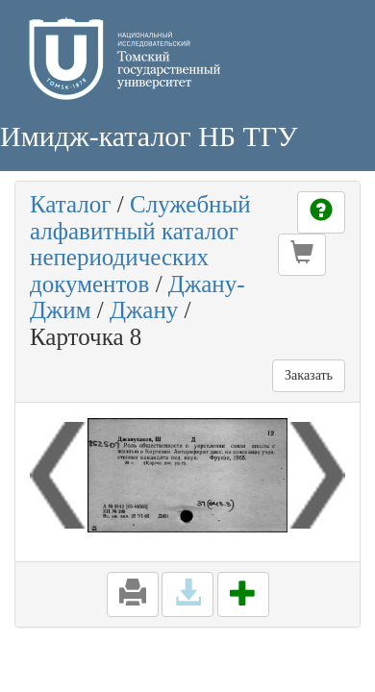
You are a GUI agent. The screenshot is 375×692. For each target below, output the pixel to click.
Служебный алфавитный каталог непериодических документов (140, 244)
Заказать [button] (309, 375)
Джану (144, 310)
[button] (302, 255)
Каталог (71, 204)
